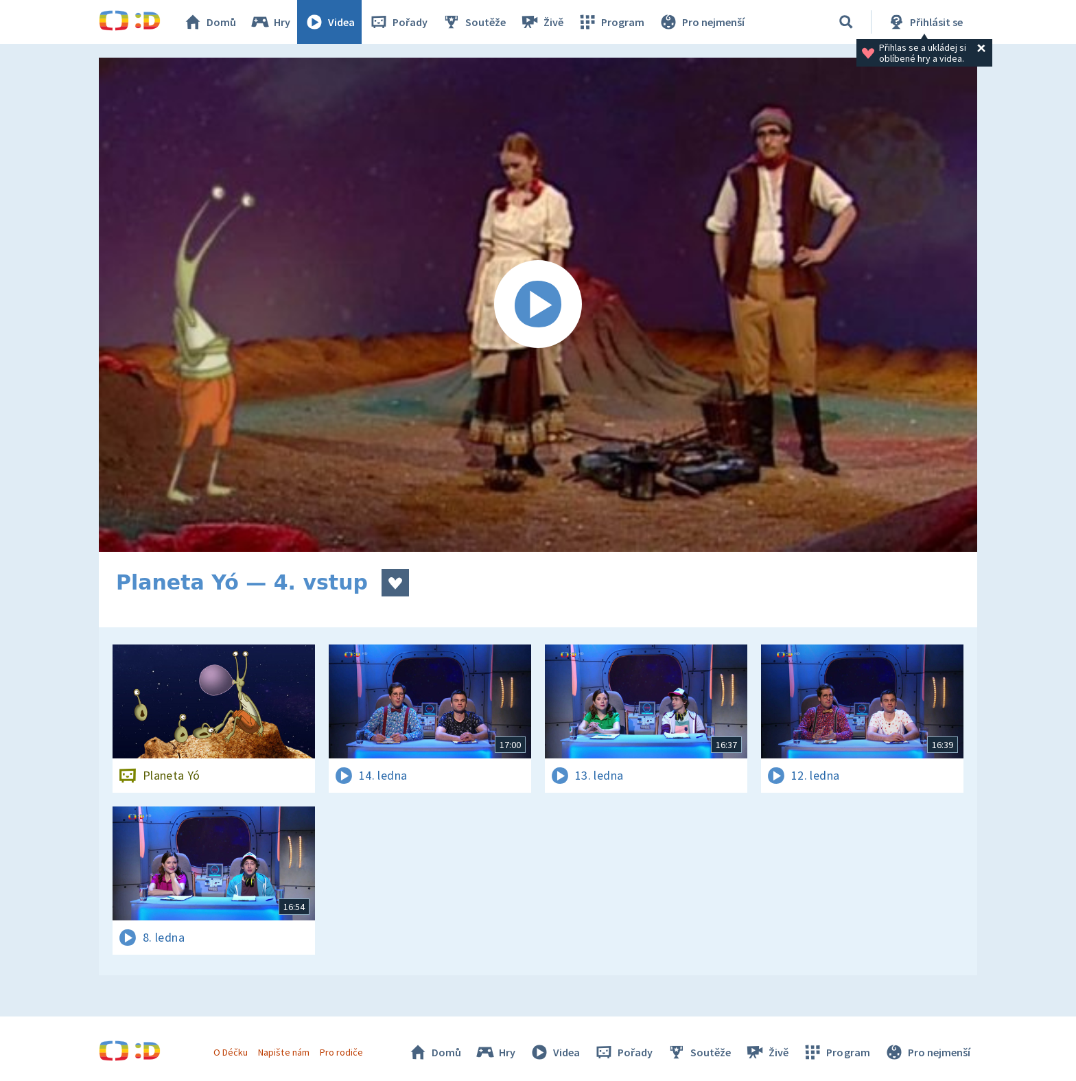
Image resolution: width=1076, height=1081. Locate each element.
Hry (270, 22)
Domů (209, 22)
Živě (541, 22)
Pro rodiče (341, 1052)
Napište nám (283, 1052)
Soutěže (473, 22)
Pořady (398, 22)
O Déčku (230, 1052)
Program (610, 22)
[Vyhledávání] (846, 22)
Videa (329, 22)
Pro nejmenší (701, 22)
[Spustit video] (538, 305)
